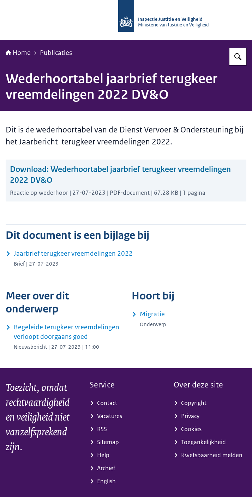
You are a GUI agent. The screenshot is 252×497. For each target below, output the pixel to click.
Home (18, 53)
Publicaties (56, 53)
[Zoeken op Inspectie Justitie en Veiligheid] (237, 56)
